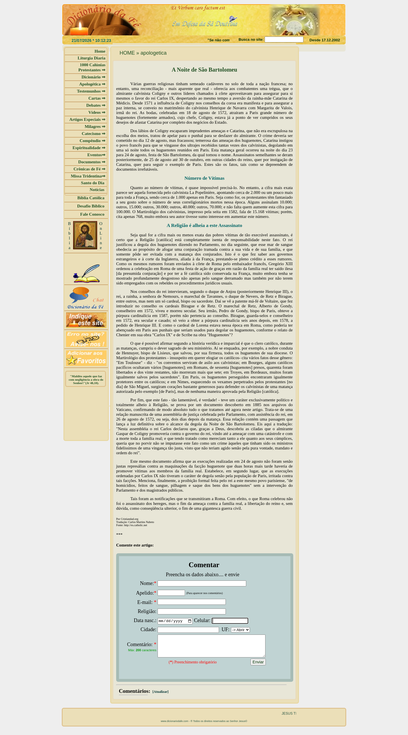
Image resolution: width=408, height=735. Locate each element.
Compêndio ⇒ (92, 140)
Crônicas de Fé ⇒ (89, 169)
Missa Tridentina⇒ (88, 176)
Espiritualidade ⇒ (89, 147)
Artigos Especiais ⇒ (87, 119)
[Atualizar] (160, 696)
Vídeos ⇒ (96, 112)
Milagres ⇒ (95, 126)
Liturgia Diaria (91, 58)
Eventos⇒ (96, 155)
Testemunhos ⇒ (91, 91)
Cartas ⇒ (96, 98)
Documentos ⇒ (91, 162)
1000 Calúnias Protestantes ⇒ (91, 67)
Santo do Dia (93, 183)
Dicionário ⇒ (93, 77)
